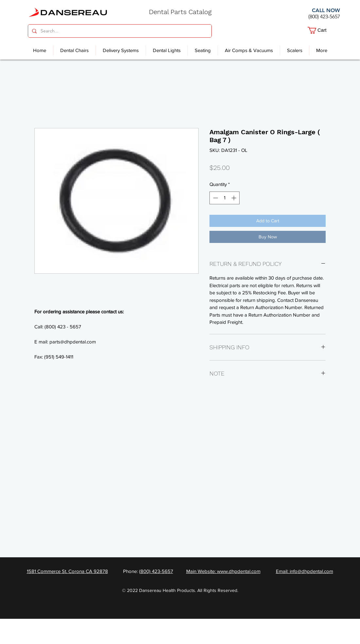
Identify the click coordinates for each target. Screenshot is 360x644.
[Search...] (119, 31)
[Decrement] (214, 198)
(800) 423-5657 (324, 16)
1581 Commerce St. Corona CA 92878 (67, 571)
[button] (322, 30)
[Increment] (234, 198)
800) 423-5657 (156, 571)
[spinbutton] (224, 198)
